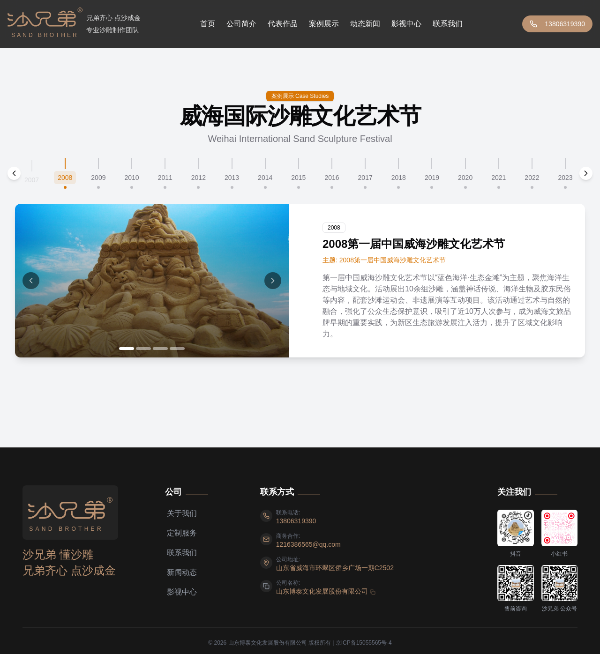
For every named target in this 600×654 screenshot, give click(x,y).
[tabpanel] (300, 281)
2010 (131, 177)
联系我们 (448, 24)
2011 (165, 177)
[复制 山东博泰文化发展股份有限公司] (325, 591)
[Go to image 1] (126, 348)
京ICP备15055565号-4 (364, 642)
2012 (198, 177)
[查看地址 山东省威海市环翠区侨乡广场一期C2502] (335, 568)
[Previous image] (30, 280)
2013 (232, 177)
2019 (432, 177)
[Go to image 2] (143, 348)
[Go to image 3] (160, 348)
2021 (498, 177)
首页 (207, 24)
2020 (465, 177)
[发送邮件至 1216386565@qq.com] (308, 544)
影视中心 (406, 24)
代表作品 (283, 24)
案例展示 (324, 24)
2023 (565, 177)
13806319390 (557, 24)
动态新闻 (365, 24)
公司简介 (241, 24)
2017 (365, 177)
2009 (98, 177)
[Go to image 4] (177, 348)
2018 (398, 177)
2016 (331, 177)
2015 (298, 177)
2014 (265, 177)
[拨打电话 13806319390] (296, 521)
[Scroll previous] (14, 173)
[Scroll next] (585, 173)
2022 (532, 177)
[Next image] (272, 280)
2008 (65, 177)
